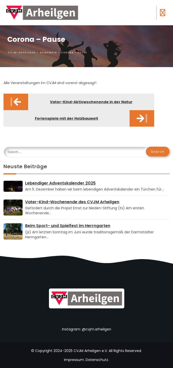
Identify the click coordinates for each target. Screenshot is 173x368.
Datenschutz (97, 359)
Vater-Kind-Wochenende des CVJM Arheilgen (72, 202)
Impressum (74, 359)
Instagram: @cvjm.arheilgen (86, 329)
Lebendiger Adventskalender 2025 (60, 183)
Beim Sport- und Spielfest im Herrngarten (67, 226)
